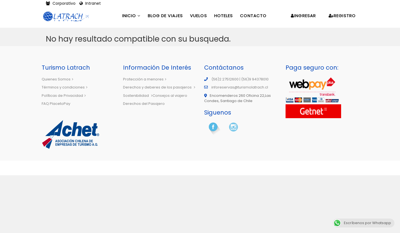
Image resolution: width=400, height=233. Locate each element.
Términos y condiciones (65, 87)
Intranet (90, 3)
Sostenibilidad (137, 95)
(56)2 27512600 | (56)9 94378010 (240, 79)
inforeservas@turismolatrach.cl (239, 87)
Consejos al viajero (169, 95)
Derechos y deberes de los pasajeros (159, 87)
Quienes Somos (57, 79)
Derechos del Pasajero (144, 103)
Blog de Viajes (165, 16)
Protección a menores (144, 79)
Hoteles (223, 16)
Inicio (131, 16)
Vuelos (198, 16)
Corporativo (61, 3)
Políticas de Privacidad (64, 95)
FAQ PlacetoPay (56, 103)
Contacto (253, 16)
